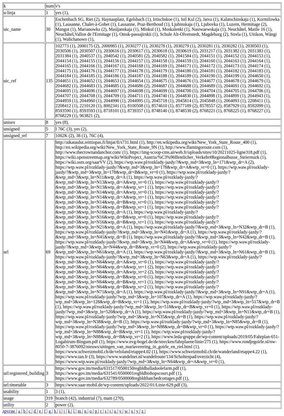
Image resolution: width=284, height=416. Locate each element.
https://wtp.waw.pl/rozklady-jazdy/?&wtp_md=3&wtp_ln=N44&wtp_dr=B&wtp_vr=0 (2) (162, 244)
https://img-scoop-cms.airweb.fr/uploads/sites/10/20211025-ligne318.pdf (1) (198, 152)
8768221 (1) (211, 110)
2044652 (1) (91, 80)
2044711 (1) (138, 95)
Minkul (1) (150, 29)
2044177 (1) (114, 70)
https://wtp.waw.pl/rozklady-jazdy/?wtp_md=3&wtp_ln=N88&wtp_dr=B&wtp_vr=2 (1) (135, 334)
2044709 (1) (114, 95)
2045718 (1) (163, 100)
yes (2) (80, 129)
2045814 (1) (186, 100)
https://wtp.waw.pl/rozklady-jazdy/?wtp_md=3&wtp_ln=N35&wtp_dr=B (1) (123, 316)
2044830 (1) (186, 95)
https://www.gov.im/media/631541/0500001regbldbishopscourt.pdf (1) (118, 373)
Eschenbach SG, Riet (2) (77, 19)
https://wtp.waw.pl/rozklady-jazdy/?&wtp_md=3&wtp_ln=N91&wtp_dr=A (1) (204, 291)
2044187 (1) (138, 75)
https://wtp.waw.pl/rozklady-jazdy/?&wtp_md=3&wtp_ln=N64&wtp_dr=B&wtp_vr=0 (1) (137, 274)
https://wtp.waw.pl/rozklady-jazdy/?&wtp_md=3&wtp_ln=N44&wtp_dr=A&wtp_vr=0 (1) (136, 242)
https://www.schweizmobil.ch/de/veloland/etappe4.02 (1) (106, 351)
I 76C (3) (63, 129)
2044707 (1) (66, 95)
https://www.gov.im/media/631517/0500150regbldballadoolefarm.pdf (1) (120, 368)
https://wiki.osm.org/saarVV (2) (83, 162)
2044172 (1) (211, 65)
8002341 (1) (114, 105)
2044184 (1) (66, 75)
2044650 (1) (259, 75)
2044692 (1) (259, 85)
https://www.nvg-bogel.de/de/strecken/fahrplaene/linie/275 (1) (161, 341)
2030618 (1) (163, 50)
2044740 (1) (162, 95)
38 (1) (81, 135)
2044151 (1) (211, 55)
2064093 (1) (235, 100)
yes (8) (61, 122)
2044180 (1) (186, 70)
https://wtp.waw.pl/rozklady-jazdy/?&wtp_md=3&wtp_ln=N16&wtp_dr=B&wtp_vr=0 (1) (126, 214)
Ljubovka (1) (212, 24)
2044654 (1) (138, 80)
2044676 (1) (186, 80)
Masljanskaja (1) (123, 29)
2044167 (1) (114, 65)
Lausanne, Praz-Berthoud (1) (143, 24)
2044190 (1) (211, 75)
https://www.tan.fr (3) (74, 356)
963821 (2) (89, 115)
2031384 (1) (66, 55)
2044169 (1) (163, 65)
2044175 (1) (66, 70)
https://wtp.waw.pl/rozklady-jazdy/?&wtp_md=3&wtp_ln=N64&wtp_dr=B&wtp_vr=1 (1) (137, 279)
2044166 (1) (91, 65)
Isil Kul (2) (191, 19)
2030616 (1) (114, 50)
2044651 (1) (66, 80)
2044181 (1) (211, 70)
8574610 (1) (163, 105)
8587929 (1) (235, 105)
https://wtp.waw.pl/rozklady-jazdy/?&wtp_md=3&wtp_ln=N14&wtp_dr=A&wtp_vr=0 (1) (137, 189)
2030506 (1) (66, 50)
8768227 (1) (259, 110)
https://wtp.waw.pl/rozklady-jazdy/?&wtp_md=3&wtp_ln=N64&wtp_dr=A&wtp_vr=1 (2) (137, 264)
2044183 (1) (259, 70)
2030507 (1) (91, 50)
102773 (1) (65, 45)
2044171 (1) (186, 65)
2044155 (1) (91, 60)
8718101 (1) (114, 110)
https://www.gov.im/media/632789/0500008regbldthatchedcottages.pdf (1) (121, 378)
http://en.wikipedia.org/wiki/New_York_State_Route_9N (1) (109, 147)
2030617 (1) (138, 50)
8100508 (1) (138, 105)
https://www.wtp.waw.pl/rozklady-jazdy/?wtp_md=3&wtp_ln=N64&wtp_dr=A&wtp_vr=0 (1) (139, 361)
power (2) (64, 404)
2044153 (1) (259, 55)
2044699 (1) (163, 90)
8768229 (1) (66, 115)
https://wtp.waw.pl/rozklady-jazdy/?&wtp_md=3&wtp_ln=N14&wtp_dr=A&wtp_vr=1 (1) (137, 194)
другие (9, 411)
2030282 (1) (233, 45)
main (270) (113, 398)
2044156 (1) (114, 60)
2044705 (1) (235, 90)
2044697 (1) (114, 90)
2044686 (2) (138, 85)
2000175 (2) (88, 45)
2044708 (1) (91, 95)
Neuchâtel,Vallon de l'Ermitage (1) (86, 34)
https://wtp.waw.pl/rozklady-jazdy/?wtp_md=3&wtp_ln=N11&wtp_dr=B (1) (211, 311)
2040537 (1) (91, 55)
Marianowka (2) (92, 29)
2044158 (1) (163, 60)
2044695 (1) (66, 90)
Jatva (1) (211, 19)
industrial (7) (89, 398)
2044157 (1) (138, 60)
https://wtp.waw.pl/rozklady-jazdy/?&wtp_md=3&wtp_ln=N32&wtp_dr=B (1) (204, 227)
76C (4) (96, 135)
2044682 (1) (66, 85)
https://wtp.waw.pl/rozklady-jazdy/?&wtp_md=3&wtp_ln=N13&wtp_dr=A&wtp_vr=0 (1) (126, 179)
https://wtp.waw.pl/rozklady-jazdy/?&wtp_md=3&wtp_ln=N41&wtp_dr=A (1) (125, 232)
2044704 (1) (211, 90)
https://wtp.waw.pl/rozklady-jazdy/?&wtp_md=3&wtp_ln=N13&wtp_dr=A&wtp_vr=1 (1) (137, 184)
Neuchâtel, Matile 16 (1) (249, 29)
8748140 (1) (163, 110)
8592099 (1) (259, 105)
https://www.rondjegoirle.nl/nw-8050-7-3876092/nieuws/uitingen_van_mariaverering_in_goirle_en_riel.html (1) (166, 344)
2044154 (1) (66, 60)
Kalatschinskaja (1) (237, 19)
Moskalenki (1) (175, 29)
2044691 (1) (235, 85)
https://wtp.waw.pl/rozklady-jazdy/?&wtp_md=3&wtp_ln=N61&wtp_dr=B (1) (204, 252)
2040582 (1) (163, 55)
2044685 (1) (114, 85)
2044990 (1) (114, 100)
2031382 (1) (235, 50)
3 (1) (59, 391)
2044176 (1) (91, 70)
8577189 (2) (186, 105)
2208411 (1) (258, 100)
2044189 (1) (186, 75)
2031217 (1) (211, 50)
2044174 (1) (259, 65)
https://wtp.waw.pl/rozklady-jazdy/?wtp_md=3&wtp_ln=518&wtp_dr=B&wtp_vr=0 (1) (141, 306)
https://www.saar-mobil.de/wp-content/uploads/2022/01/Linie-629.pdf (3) (120, 384)
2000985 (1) (112, 45)
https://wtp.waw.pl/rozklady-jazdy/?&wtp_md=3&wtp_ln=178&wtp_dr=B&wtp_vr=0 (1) (162, 169)
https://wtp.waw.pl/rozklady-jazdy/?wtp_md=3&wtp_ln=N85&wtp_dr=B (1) (199, 321)
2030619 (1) (186, 50)
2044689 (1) (211, 85)
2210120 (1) (91, 105)
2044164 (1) (259, 60)
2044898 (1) (210, 95)
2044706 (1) (259, 90)
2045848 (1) (211, 100)
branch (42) (65, 398)
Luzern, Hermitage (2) (246, 24)
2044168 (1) (138, 65)
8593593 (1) (91, 110)
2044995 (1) (138, 100)
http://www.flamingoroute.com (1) (196, 147)
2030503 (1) (256, 45)
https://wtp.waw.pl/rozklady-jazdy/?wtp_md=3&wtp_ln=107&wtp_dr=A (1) (123, 296)
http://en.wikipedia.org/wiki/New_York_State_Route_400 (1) (201, 142)
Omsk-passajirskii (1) (138, 34)
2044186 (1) (114, 75)
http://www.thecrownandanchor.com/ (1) (91, 152)
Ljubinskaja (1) (185, 24)
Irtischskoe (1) (166, 19)
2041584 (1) (186, 55)
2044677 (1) (211, 80)
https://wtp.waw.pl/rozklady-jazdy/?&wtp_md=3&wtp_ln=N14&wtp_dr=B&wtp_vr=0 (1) (137, 199)
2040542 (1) (114, 55)
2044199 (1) (235, 75)
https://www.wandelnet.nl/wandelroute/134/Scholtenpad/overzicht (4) (158, 356)
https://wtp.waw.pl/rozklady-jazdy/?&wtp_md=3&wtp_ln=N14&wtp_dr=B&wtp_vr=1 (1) (137, 204)
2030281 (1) (208, 45)
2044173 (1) (235, 65)
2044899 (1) (234, 95)
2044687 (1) (163, 85)
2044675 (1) (163, 80)
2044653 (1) (114, 80)
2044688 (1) (186, 85)
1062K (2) (64, 135)
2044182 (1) (235, 70)
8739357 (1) (138, 110)
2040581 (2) (138, 55)
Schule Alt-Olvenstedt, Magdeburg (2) (194, 34)
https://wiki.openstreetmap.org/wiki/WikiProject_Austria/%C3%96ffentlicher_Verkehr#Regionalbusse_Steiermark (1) (160, 157)
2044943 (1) (259, 95)
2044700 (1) (186, 90)
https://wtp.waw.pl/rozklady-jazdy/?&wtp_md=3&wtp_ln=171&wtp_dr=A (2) (183, 162)
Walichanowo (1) (78, 39)
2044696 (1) (91, 90)
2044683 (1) (91, 85)
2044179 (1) (163, 70)
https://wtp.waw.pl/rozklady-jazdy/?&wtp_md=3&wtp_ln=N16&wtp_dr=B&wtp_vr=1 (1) (137, 219)
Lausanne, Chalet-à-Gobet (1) (89, 24)
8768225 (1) (235, 110)
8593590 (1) (66, 110)
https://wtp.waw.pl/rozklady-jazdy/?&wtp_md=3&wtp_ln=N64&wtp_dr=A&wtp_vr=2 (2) (137, 269)
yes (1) (61, 12)
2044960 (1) (91, 100)
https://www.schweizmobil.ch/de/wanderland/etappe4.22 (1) (212, 351)
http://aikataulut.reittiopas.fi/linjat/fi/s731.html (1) (99, 142)
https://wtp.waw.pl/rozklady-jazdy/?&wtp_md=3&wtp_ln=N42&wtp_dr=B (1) (204, 237)
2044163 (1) (235, 60)
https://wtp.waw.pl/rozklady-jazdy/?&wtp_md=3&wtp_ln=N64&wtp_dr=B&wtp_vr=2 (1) (137, 284)
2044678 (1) (235, 80)
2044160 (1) (211, 60)
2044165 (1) (66, 65)
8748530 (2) (186, 110)
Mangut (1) (65, 29)
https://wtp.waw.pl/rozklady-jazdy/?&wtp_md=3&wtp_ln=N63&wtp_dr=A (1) (125, 257)
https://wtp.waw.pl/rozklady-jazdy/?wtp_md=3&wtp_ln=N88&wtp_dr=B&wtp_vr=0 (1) (134, 326)
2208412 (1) (66, 105)
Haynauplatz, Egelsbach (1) (126, 19)
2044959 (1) (66, 100)
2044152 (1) (235, 55)
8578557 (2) (211, 105)
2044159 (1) (186, 60)
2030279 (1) (184, 45)
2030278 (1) (160, 45)
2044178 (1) (138, 70)
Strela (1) (238, 34)
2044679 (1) (259, 80)
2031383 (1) (259, 50)
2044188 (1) (163, 75)
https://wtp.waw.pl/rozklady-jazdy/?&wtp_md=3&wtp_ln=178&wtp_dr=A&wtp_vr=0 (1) (135, 167)
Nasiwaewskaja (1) (208, 29)
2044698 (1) (138, 90)
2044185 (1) (91, 75)
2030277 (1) (136, 45)
